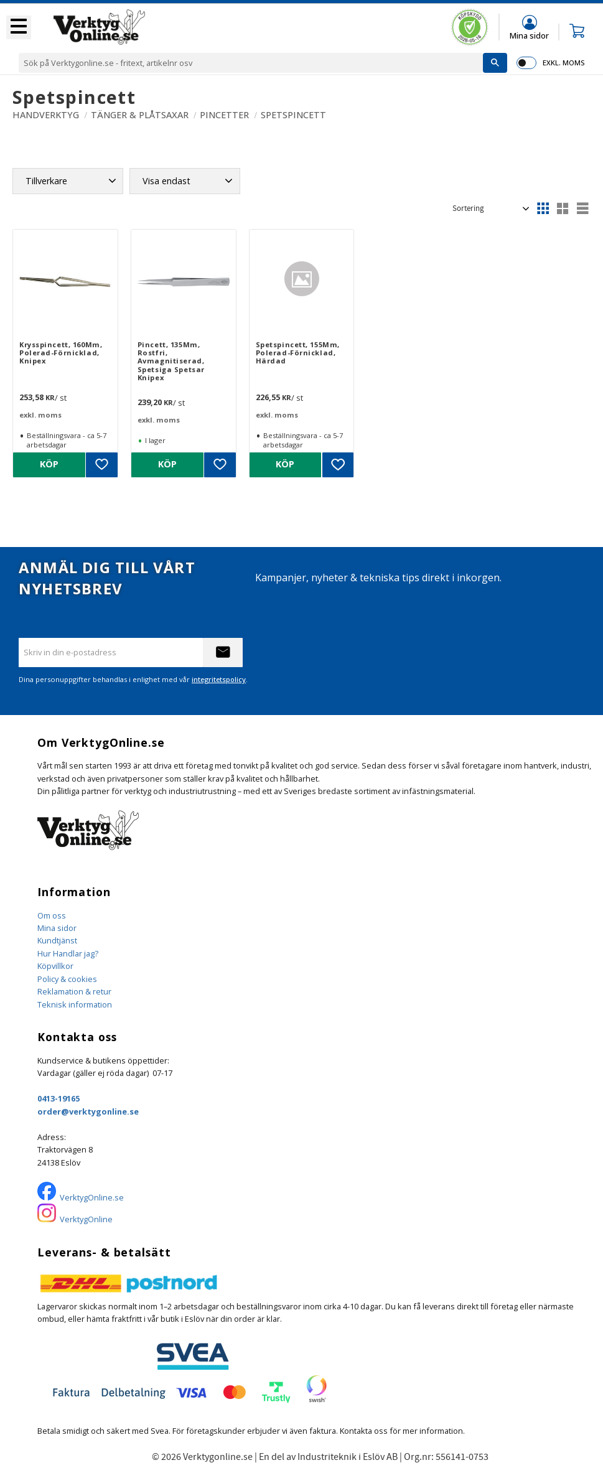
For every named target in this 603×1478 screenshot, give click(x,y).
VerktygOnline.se (92, 1197)
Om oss (51, 915)
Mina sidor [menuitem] (529, 35)
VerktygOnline (86, 1219)
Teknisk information (74, 1004)
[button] (18, 27)
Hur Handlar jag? (67, 953)
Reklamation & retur (74, 991)
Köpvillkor (55, 965)
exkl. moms (563, 62)
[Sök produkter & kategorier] (251, 63)
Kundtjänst (57, 940)
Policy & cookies (67, 979)
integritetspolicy (219, 679)
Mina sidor (57, 927)
